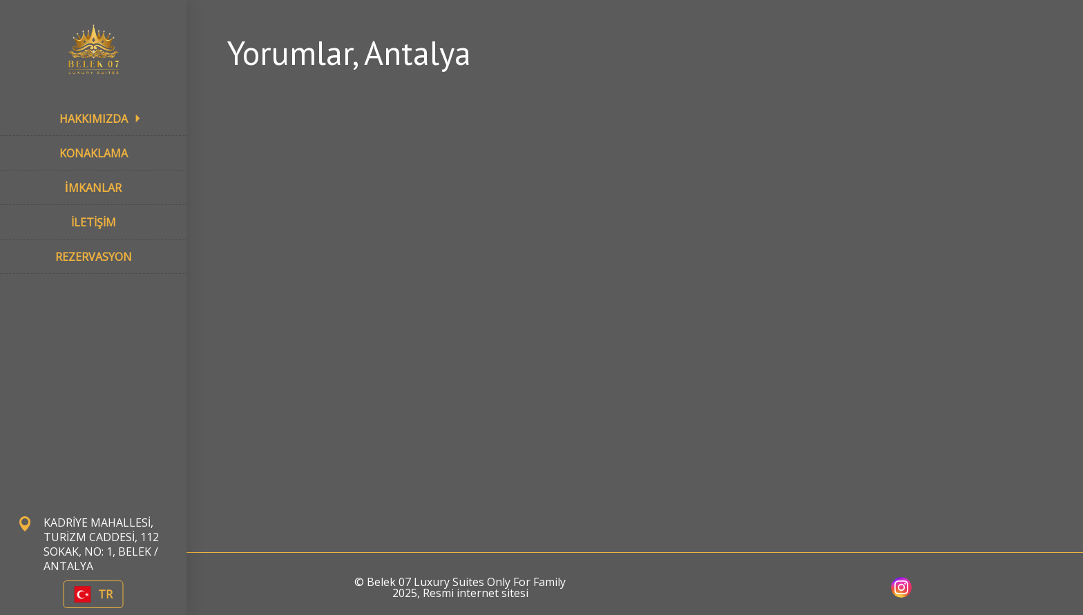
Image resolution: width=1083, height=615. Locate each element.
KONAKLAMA (93, 153)
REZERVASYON (93, 256)
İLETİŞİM (93, 222)
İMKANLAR (93, 187)
